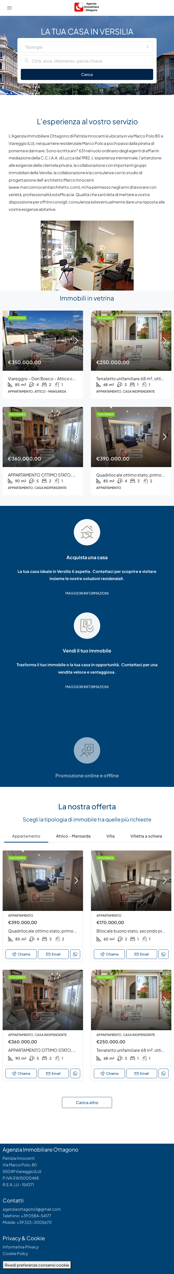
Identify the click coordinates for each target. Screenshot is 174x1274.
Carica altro (87, 1102)
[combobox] (87, 47)
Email (53, 954)
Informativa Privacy (21, 1246)
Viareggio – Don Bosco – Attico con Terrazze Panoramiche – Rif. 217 (73, 378)
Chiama (21, 954)
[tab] (26, 836)
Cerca (87, 74)
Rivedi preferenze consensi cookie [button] (37, 1264)
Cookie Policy (15, 1253)
